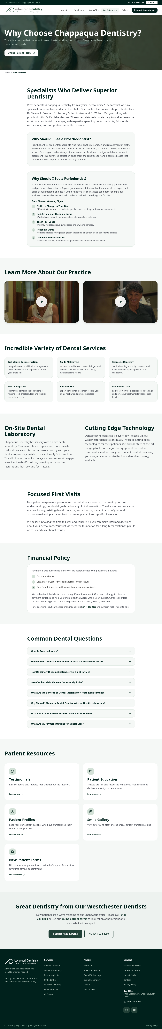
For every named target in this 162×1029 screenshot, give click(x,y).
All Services (49, 994)
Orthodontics (50, 980)
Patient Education (131, 970)
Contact (152, 2)
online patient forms (74, 919)
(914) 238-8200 (89, 607)
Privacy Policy (129, 984)
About (65, 10)
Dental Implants (51, 975)
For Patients (110, 10)
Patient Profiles (130, 975)
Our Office (94, 10)
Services (79, 10)
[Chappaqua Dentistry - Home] (23, 10)
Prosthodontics (51, 989)
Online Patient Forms (21, 52)
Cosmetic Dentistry (53, 970)
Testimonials (89, 989)
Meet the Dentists (92, 970)
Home (7, 72)
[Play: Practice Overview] (41, 302)
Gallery (125, 10)
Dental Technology (92, 975)
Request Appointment (144, 10)
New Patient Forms (132, 965)
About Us (88, 965)
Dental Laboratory (92, 980)
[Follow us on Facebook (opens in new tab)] (126, 1010)
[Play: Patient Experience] (120, 302)
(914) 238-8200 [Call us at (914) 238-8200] (136, 2)
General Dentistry (52, 965)
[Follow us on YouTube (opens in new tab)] (134, 1010)
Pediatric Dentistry (52, 984)
